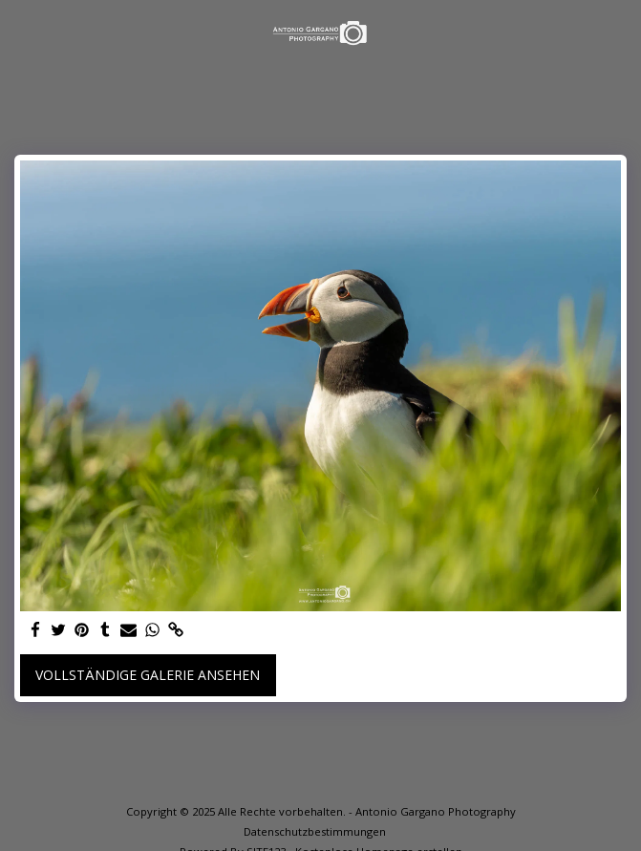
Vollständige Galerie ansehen (147, 675)
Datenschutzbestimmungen (315, 831)
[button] (21, 32)
